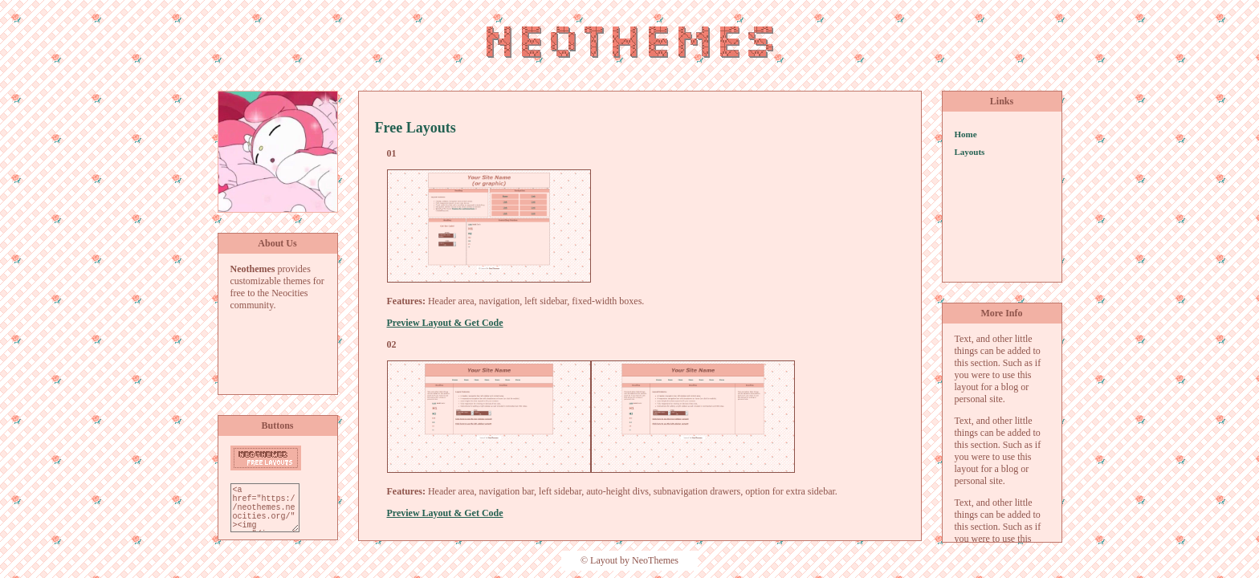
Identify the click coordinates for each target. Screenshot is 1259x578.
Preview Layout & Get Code (445, 322)
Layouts (970, 152)
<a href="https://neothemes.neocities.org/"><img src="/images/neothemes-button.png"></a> (264, 507)
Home (966, 134)
